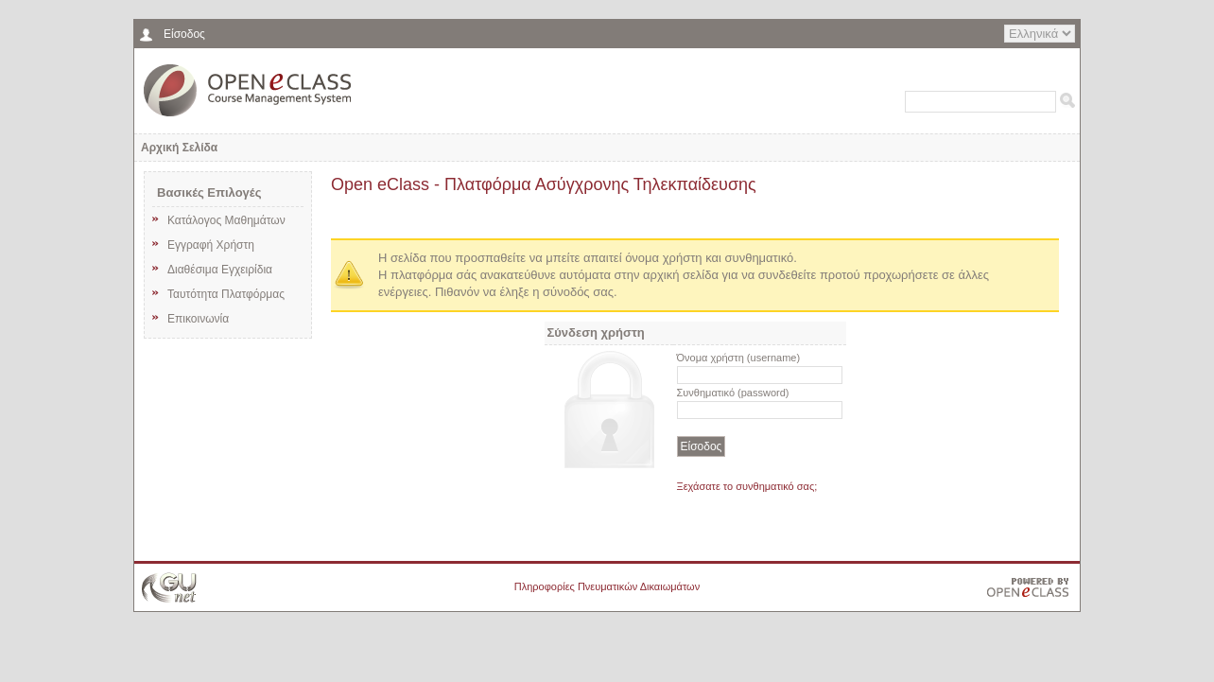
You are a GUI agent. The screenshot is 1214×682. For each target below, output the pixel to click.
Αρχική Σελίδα (179, 147)
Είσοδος (184, 34)
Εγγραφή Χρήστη (200, 244)
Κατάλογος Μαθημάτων (216, 219)
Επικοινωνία (188, 317)
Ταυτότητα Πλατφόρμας (216, 293)
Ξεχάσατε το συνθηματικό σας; (747, 486)
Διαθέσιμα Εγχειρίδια (209, 268)
